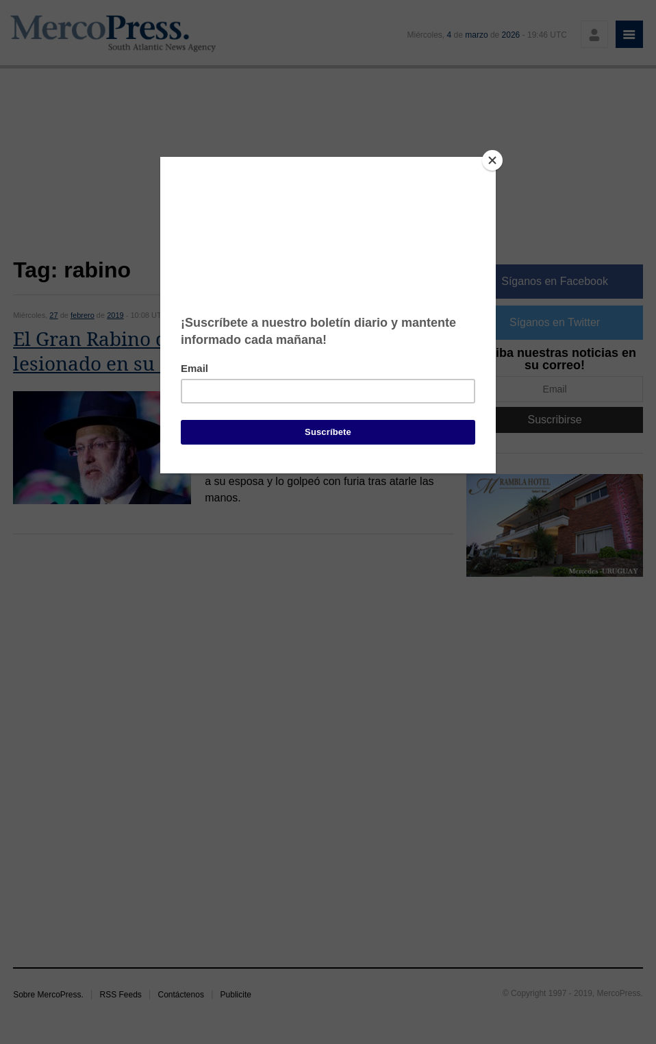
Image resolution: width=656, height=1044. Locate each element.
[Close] (492, 160)
